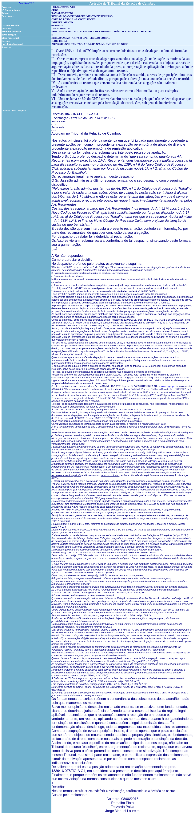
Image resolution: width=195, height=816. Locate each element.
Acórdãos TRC (26, 3)
